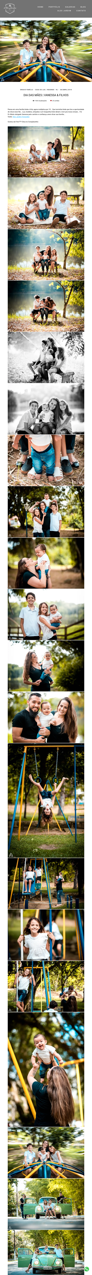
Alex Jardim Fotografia (21, 117)
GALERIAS (70, 7)
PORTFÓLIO (54, 7)
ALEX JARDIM (64, 11)
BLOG (83, 7)
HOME (40, 7)
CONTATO (81, 11)
